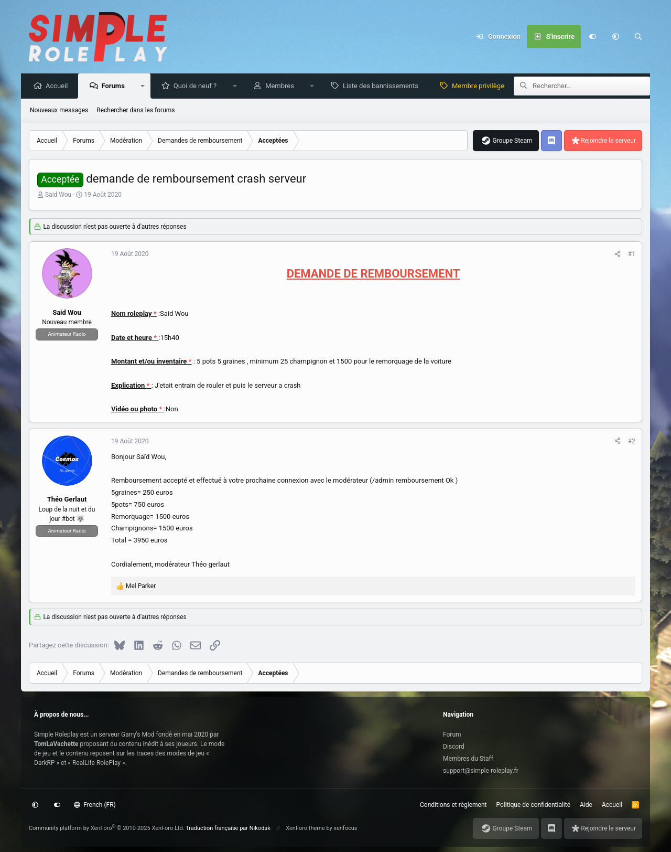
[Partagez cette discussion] (617, 254)
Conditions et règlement (453, 804)
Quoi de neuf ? (198, 86)
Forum (452, 734)
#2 (631, 441)
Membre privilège (480, 86)
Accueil (59, 86)
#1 (631, 254)
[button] (615, 36)
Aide (586, 804)
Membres (282, 86)
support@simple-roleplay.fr (480, 770)
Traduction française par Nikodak (228, 828)
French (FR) (95, 804)
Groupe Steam (512, 141)
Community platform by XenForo (107, 828)
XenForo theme (305, 828)
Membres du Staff (468, 758)
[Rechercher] (638, 36)
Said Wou (58, 195)
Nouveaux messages (59, 110)
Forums (115, 86)
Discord (453, 746)
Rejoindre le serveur (608, 141)
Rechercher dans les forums (135, 110)
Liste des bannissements (383, 86)
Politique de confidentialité (533, 804)
